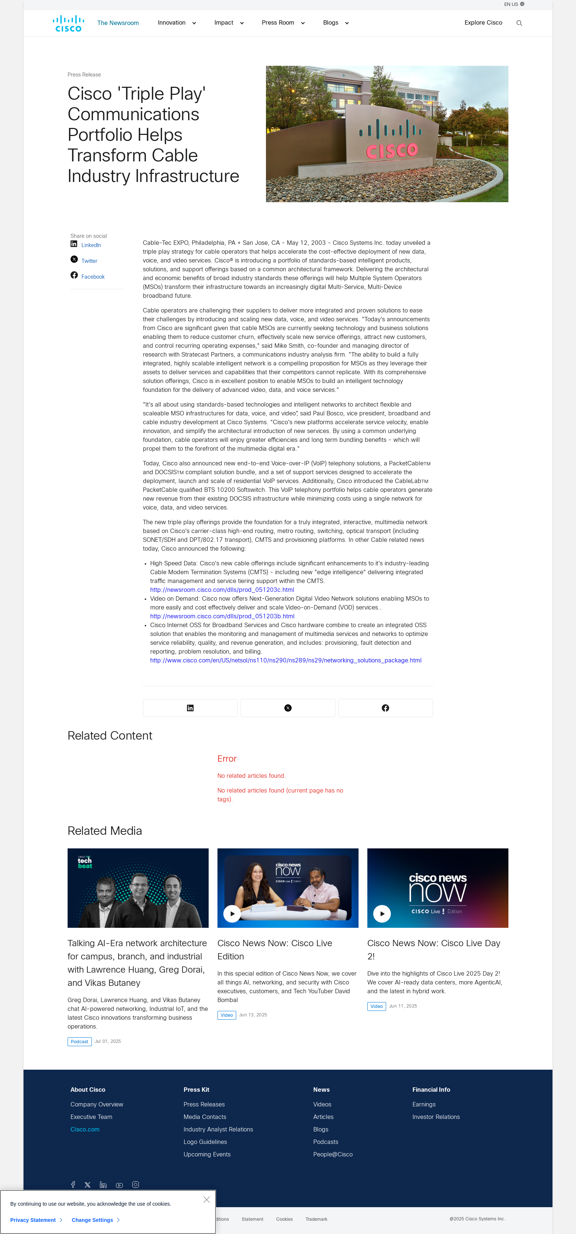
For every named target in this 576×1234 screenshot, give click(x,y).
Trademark (316, 1219)
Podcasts (325, 1142)
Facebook (88, 276)
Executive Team (91, 1117)
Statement (252, 1219)
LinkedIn (86, 245)
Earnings (424, 1105)
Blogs (320, 1130)
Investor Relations (436, 1117)
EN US (514, 5)
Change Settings (92, 1220)
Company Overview (97, 1105)
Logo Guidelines (205, 1142)
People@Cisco (333, 1155)
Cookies (284, 1219)
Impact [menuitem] (229, 23)
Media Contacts (205, 1117)
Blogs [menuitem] (336, 23)
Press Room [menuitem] (283, 23)
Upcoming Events (207, 1155)
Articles (323, 1117)
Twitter (84, 260)
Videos (322, 1105)
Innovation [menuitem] (177, 23)
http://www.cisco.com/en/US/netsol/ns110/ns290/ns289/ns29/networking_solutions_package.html (286, 661)
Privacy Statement (33, 1220)
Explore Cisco (483, 23)
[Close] (206, 1199)
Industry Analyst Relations (218, 1130)
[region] (108, 1212)
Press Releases (204, 1105)
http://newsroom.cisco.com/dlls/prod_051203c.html (222, 590)
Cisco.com (85, 1130)
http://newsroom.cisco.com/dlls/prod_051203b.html (222, 616)
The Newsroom (118, 23)
